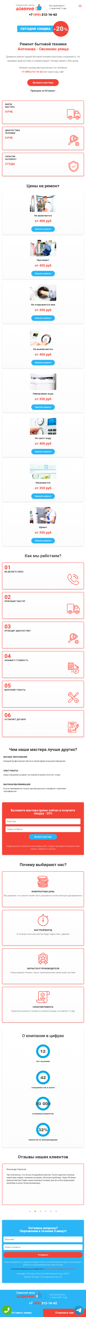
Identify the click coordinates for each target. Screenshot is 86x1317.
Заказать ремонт (43, 229)
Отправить (43, 1255)
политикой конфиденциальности (60, 1269)
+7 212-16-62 (43, 14)
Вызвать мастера (43, 82)
